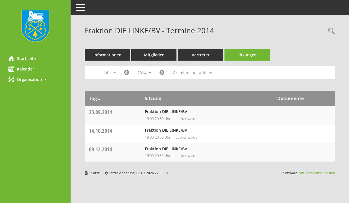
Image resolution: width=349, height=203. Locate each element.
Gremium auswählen (192, 72)
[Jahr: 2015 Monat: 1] (162, 73)
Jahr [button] (110, 72)
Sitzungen (247, 55)
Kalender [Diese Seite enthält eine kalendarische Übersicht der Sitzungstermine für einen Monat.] (21, 69)
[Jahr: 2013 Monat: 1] (126, 73)
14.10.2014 (100, 130)
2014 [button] (144, 72)
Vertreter (201, 55)
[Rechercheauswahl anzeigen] (330, 31)
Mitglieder (154, 55)
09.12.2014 (100, 149)
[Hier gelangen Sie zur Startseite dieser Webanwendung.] (35, 26)
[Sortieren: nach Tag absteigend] (99, 98)
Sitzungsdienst (317, 173)
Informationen (107, 55)
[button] (35, 79)
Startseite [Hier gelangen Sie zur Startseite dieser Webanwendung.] (22, 58)
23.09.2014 (100, 112)
